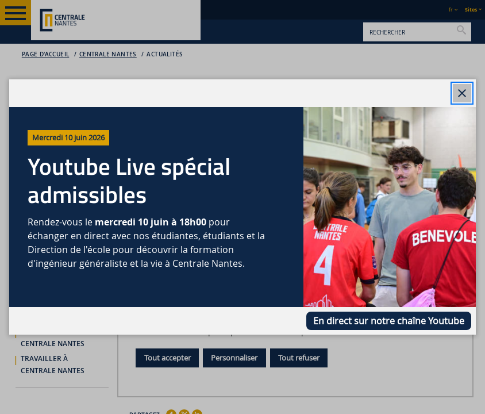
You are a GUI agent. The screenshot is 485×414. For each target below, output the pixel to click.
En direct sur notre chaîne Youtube (388, 321)
